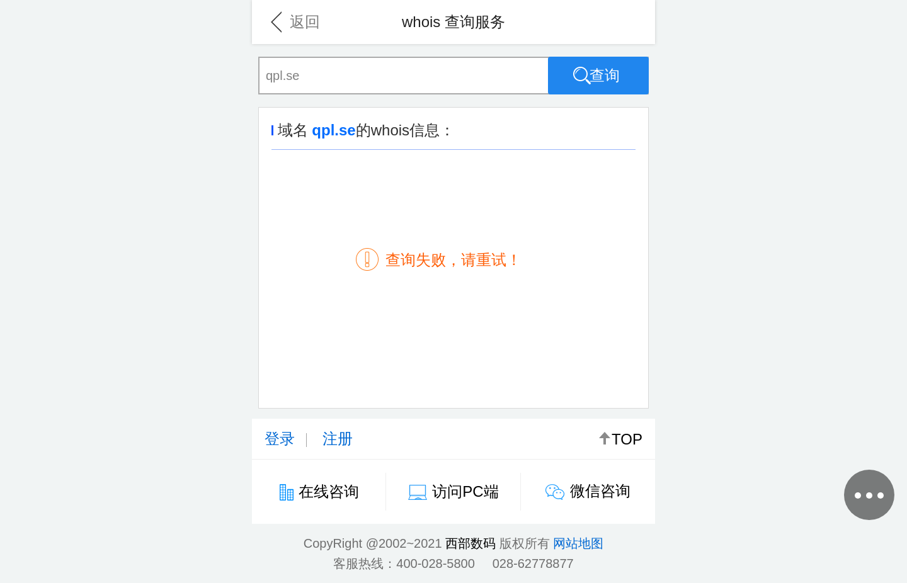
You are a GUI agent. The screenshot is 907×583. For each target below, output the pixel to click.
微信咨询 (600, 490)
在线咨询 (329, 491)
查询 (596, 75)
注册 (337, 438)
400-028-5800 (435, 563)
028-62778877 (533, 563)
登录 (280, 438)
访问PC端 (465, 491)
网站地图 (578, 543)
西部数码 (470, 543)
